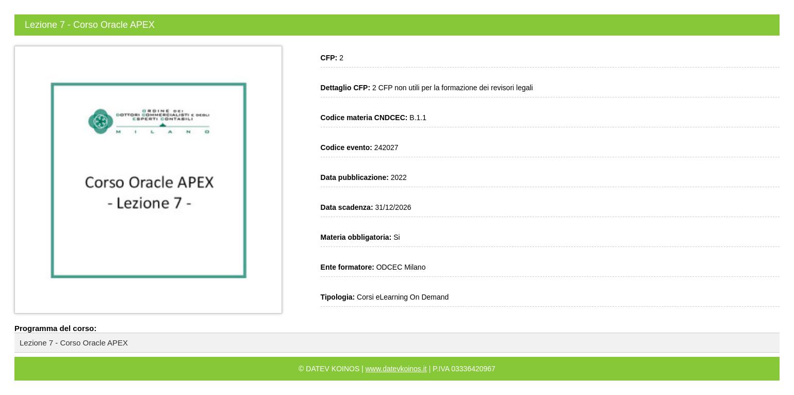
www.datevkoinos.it (396, 369)
